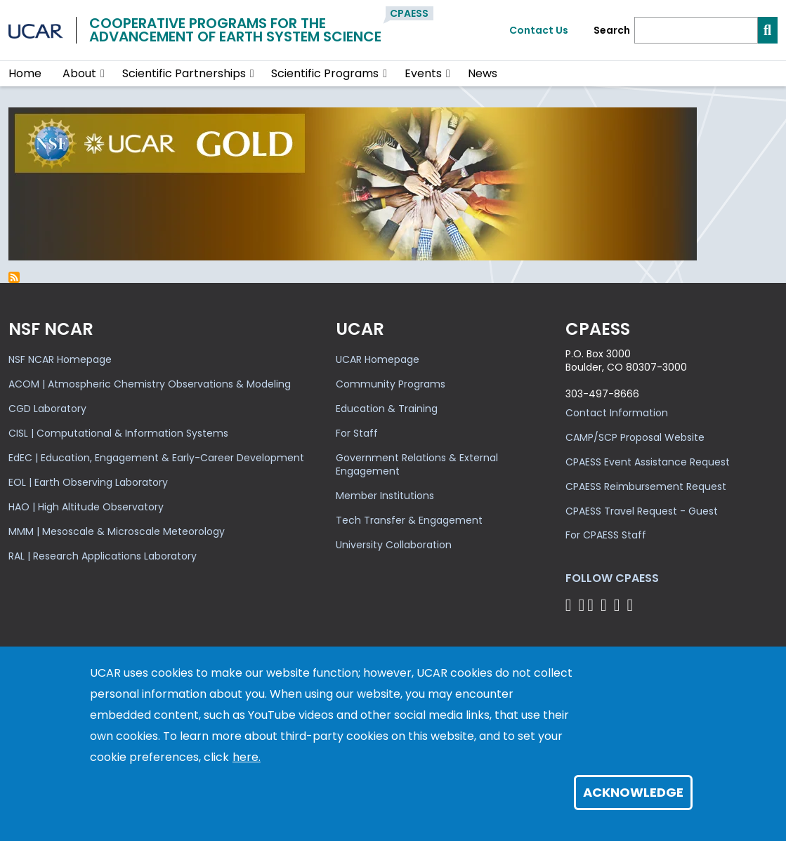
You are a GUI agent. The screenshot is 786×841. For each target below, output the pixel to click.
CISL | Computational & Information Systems (118, 433)
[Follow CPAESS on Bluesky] (581, 604)
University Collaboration (394, 545)
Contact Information (616, 413)
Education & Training (387, 409)
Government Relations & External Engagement (417, 464)
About (79, 73)
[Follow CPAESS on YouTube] (632, 604)
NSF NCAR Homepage (60, 359)
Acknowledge (633, 792)
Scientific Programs (325, 73)
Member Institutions (385, 496)
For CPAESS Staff (605, 535)
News (482, 73)
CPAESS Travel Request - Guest (641, 511)
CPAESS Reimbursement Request (645, 486)
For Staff (357, 433)
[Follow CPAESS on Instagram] (619, 604)
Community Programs (390, 384)
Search (612, 30)
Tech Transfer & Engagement (409, 520)
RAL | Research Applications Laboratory (102, 556)
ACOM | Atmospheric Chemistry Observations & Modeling (149, 384)
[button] (102, 73)
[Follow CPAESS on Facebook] (570, 604)
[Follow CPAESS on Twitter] (592, 604)
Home (24, 73)
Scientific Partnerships (184, 73)
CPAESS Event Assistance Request (647, 462)
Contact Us (538, 30)
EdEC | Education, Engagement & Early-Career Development (156, 458)
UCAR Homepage (377, 359)
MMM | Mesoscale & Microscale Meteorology (116, 531)
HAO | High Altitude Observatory (86, 507)
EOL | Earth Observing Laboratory (88, 482)
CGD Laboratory (47, 409)
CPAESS (409, 13)
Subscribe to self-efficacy (14, 277)
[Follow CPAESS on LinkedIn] (606, 604)
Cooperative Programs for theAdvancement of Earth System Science (235, 29)
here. (246, 757)
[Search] (696, 30)
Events (423, 73)
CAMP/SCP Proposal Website (635, 437)
